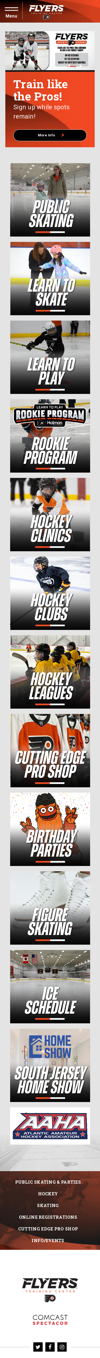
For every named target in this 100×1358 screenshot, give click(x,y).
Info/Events (48, 1249)
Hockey (48, 1202)
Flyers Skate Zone (50, 1328)
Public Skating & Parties (48, 1190)
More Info (51, 144)
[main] (50, 601)
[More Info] (50, 50)
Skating (48, 1214)
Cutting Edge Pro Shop (48, 1237)
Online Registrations (48, 1225)
